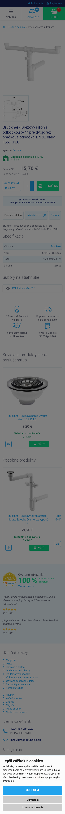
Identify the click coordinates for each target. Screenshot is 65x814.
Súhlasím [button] (32, 790)
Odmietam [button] (33, 799)
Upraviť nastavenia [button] (32, 807)
